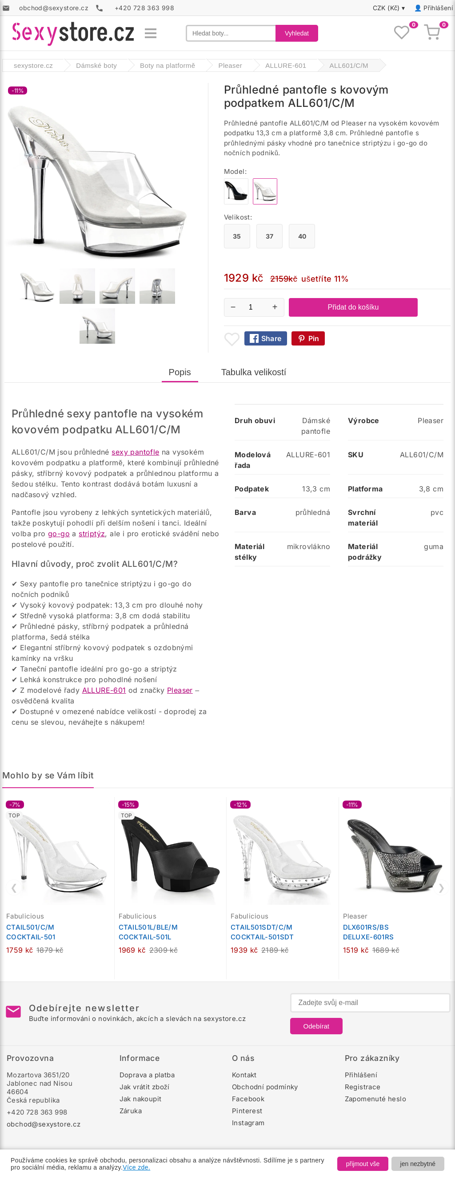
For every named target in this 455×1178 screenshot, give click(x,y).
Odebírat (316, 1026)
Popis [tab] (180, 372)
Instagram (248, 1123)
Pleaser (180, 690)
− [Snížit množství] (233, 307)
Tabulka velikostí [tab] (254, 372)
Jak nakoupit (141, 1099)
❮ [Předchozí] (14, 887)
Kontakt (244, 1075)
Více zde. (136, 1167)
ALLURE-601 (104, 690)
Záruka (131, 1111)
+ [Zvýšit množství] (275, 307)
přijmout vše (362, 1163)
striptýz (92, 533)
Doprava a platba (147, 1075)
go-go (59, 533)
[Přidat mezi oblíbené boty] (232, 339)
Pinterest (247, 1111)
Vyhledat (297, 33)
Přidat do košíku (353, 307)
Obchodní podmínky (265, 1087)
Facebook (248, 1099)
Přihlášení (438, 8)
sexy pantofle (135, 452)
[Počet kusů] (254, 307)
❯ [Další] (441, 887)
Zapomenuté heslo (375, 1099)
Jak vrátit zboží (145, 1087)
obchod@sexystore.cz (44, 1124)
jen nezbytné (417, 1163)
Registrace (363, 1087)
